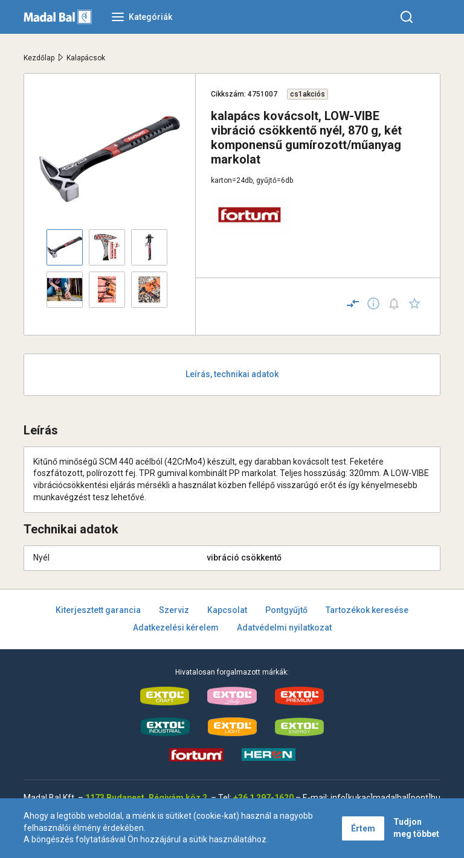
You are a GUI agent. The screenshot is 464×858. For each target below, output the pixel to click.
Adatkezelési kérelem (176, 627)
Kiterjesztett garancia (98, 610)
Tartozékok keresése (367, 610)
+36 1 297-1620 (263, 797)
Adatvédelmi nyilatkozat (284, 627)
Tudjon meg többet (416, 828)
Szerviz (174, 610)
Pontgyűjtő (286, 610)
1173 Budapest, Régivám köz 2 (146, 797)
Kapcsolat (227, 610)
